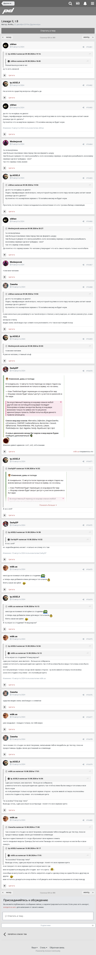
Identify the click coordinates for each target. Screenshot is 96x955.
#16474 (89, 599)
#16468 (89, 287)
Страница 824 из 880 (48, 38)
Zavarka (14, 284)
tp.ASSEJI (12, 54)
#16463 (89, 107)
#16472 (89, 525)
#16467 (89, 265)
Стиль (43, 948)
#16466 (89, 221)
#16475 (89, 639)
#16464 (89, 144)
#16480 (89, 820)
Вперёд (86, 37)
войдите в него (9, 907)
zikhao (13, 44)
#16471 (89, 461)
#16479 (89, 764)
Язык (35, 948)
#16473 (89, 569)
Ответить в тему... (14, 916)
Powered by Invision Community (48, 951)
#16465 (89, 178)
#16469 (89, 339)
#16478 (89, 739)
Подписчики (46, 925)
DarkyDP (14, 368)
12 (92, 925)
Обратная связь (57, 948)
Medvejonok (16, 141)
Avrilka (10, 24)
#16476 (89, 695)
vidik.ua (76, 452)
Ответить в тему (48, 31)
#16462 (89, 85)
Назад (8, 37)
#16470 (89, 371)
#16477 (89, 717)
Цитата (12, 75)
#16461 (89, 47)
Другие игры (35, 24)
